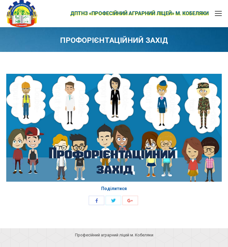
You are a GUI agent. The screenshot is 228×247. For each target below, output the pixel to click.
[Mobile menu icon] (218, 13)
